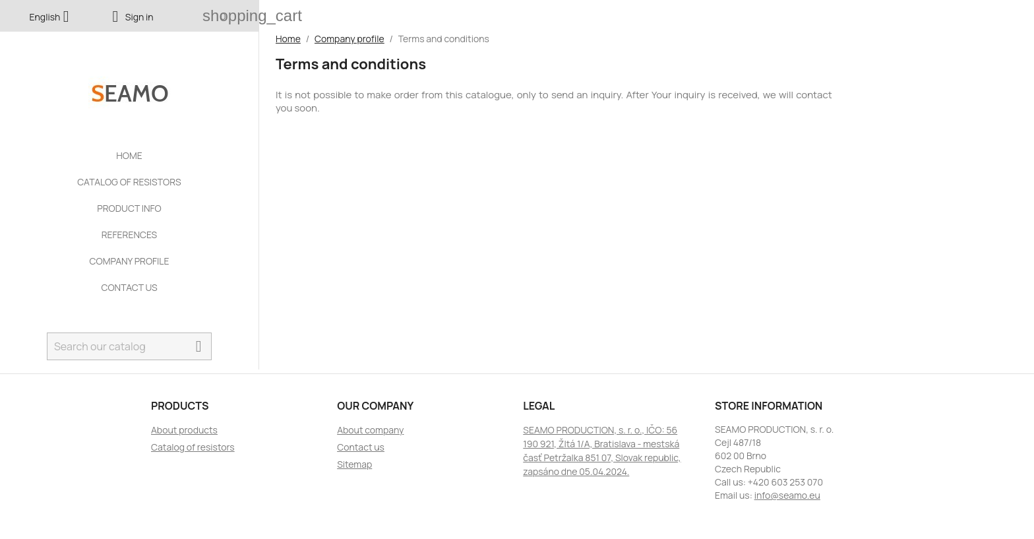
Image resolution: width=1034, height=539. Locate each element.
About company (370, 430)
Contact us (129, 287)
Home (129, 155)
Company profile (129, 261)
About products (184, 430)
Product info (129, 208)
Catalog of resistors (129, 181)
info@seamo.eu (787, 495)
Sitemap (354, 464)
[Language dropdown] (52, 18)
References (129, 234)
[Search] (129, 346)
